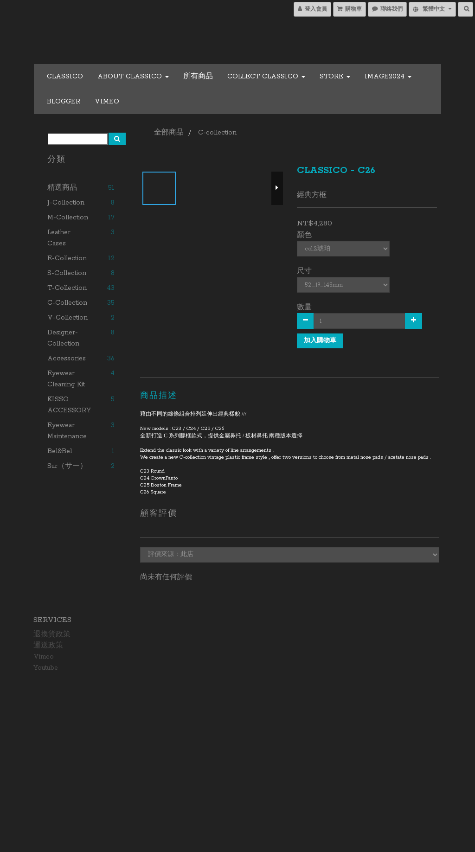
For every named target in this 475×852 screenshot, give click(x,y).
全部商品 (169, 132)
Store (335, 76)
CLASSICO (65, 76)
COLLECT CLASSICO (266, 76)
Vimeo (107, 101)
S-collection (66, 273)
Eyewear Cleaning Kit (66, 379)
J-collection (65, 203)
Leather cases (59, 238)
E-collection (67, 258)
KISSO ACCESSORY (69, 405)
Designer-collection (63, 338)
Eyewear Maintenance (67, 431)
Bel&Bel (59, 451)
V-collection (67, 318)
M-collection (67, 217)
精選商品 (62, 188)
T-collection (67, 288)
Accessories (66, 358)
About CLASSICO (133, 76)
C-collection (67, 303)
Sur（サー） (67, 466)
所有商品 (198, 76)
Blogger (63, 101)
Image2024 (388, 76)
